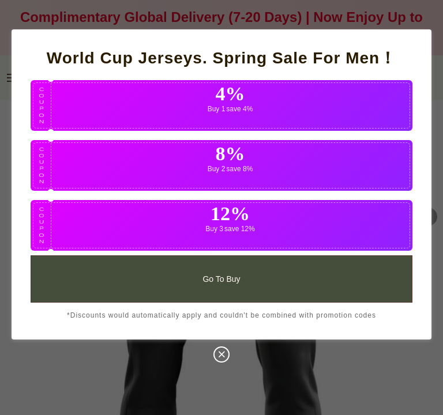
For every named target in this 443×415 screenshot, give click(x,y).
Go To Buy (221, 279)
